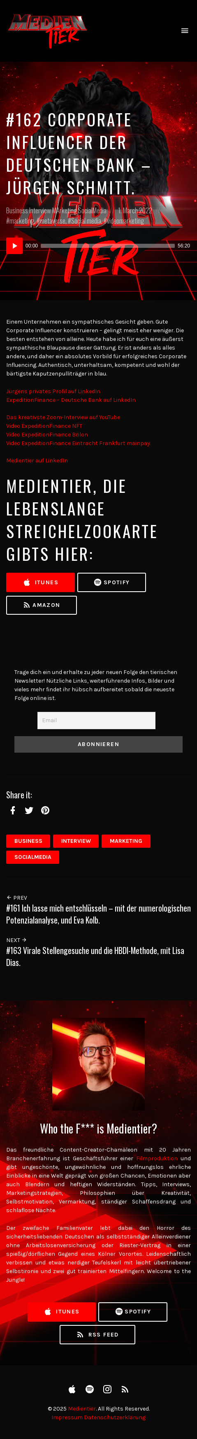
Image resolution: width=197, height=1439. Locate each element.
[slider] (108, 246)
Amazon (41, 605)
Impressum (67, 1417)
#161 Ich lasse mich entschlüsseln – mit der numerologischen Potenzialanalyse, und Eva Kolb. (98, 914)
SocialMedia (92, 210)
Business (17, 210)
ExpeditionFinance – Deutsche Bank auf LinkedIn (71, 399)
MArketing (64, 210)
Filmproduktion (157, 1158)
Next (16, 940)
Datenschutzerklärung (115, 1417)
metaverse (52, 220)
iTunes (40, 583)
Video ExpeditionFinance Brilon (47, 434)
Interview (40, 210)
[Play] (14, 246)
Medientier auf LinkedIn (37, 460)
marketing (21, 220)
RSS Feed (97, 1335)
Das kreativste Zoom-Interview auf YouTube (63, 417)
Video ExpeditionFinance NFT (44, 425)
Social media (86, 220)
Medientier (82, 1408)
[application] (98, 246)
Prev (16, 897)
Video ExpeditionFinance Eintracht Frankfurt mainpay (78, 443)
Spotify (111, 583)
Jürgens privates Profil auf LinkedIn (53, 391)
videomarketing (125, 220)
